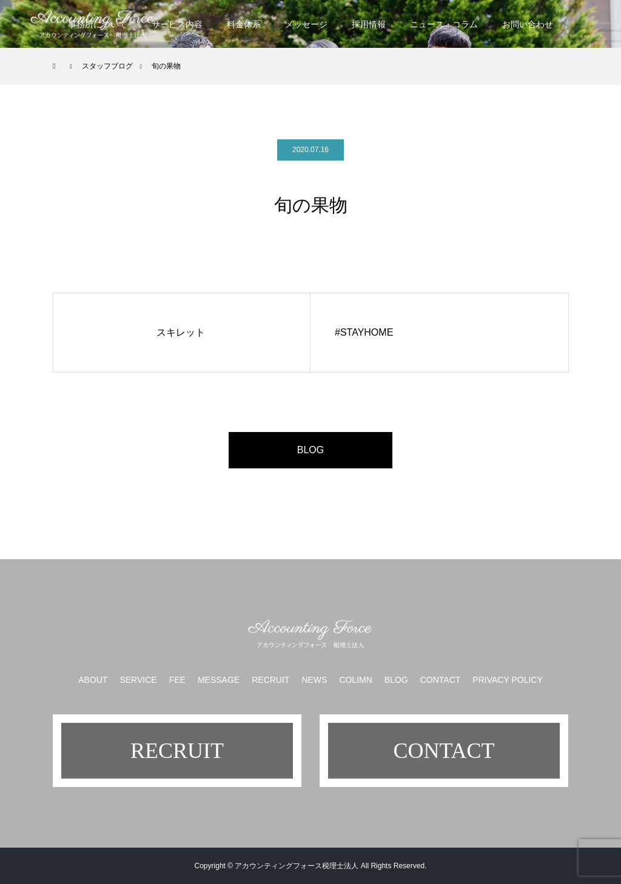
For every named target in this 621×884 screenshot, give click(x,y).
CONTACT (440, 680)
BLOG (310, 450)
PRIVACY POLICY (507, 680)
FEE (177, 680)
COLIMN (355, 680)
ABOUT (92, 680)
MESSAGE (219, 680)
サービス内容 (177, 24)
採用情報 (369, 24)
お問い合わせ (527, 24)
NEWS (314, 680)
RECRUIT (270, 680)
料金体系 (244, 24)
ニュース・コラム (444, 24)
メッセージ (306, 24)
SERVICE (137, 680)
